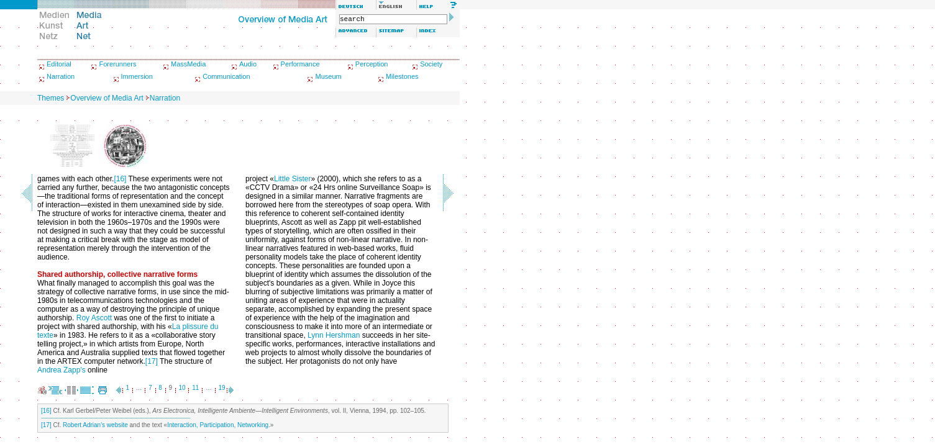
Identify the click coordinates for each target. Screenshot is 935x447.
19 (222, 387)
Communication (226, 76)
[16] (120, 178)
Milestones (402, 76)
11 (195, 387)
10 (182, 387)
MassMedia (188, 64)
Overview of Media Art (106, 98)
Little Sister (292, 178)
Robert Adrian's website (95, 425)
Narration (61, 76)
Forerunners (117, 64)
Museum (328, 76)
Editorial (59, 64)
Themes (50, 98)
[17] (151, 361)
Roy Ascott (94, 318)
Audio (248, 64)
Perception (371, 64)
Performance (300, 64)
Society (431, 64)
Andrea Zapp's (61, 370)
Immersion (137, 76)
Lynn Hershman (334, 335)
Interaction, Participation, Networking (217, 425)
